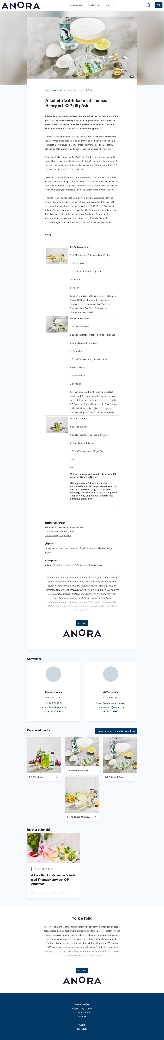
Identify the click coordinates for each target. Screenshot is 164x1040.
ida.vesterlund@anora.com (111, 707)
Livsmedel (74, 548)
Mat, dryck (64, 548)
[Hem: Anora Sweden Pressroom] (21, 5)
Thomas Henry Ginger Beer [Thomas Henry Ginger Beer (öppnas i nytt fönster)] (58, 535)
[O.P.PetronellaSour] (120, 755)
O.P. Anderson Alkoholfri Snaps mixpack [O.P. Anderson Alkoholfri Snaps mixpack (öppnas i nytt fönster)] (64, 527)
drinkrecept (62, 565)
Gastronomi (91, 548)
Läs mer (82, 623)
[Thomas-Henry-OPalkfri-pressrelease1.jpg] (82, 751)
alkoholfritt (51, 565)
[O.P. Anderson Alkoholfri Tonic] (82, 795)
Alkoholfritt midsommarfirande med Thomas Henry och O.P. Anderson (53, 879)
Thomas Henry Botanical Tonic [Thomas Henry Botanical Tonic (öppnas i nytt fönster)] (60, 531)
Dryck (82, 548)
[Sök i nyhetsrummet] (148, 5)
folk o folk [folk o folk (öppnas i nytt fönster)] (82, 1028)
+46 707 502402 (110, 711)
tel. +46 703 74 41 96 (53, 711)
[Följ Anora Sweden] (158, 5)
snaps (71, 565)
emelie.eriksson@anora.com (53, 707)
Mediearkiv (93, 5)
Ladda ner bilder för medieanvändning (116, 730)
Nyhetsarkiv (76, 5)
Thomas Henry (95, 565)
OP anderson (81, 565)
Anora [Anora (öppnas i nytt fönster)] (82, 1024)
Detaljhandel (51, 548)
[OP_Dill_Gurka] (44, 755)
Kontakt (109, 5)
